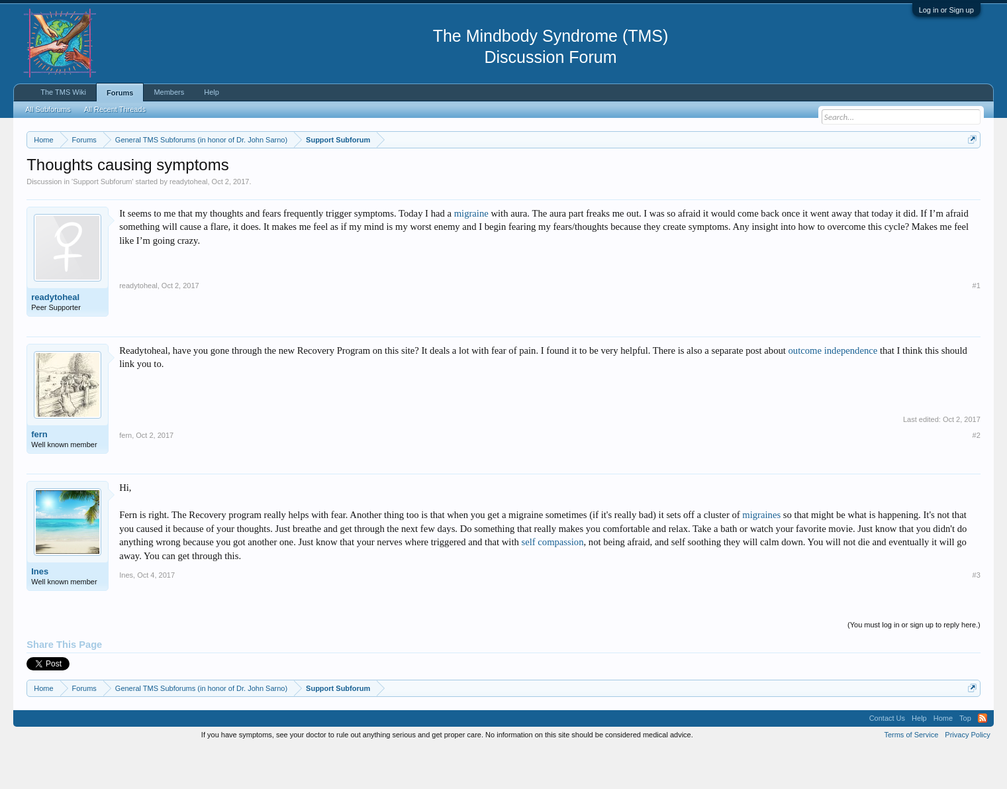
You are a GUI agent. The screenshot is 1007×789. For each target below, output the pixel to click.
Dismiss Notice (970, 171)
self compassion (552, 581)
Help (211, 92)
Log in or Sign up (946, 10)
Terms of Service (911, 774)
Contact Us (887, 759)
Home (943, 759)
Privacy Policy (967, 774)
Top (965, 759)
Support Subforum (102, 221)
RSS (982, 758)
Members (169, 92)
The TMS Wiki (63, 92)
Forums (120, 93)
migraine (471, 253)
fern (39, 474)
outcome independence (833, 390)
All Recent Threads (115, 109)
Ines (39, 611)
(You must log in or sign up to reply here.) (914, 664)
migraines (761, 554)
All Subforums (47, 109)
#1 (977, 325)
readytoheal (188, 221)
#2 (977, 475)
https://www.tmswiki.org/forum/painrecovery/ (633, 171)
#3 (977, 615)
